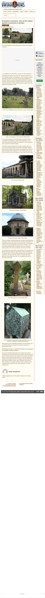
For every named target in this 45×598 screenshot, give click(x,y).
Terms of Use (31, 391)
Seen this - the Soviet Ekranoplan (39, 292)
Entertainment (16, 11)
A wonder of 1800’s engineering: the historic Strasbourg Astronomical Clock (9, 384)
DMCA (18, 391)
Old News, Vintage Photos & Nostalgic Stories (13, 9)
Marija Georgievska (14, 371)
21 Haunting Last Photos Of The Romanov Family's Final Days (40, 239)
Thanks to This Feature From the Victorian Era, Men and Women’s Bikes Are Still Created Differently (40, 104)
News (5, 11)
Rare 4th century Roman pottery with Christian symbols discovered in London (39, 131)
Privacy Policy (24, 391)
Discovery (9, 11)
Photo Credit (30, 109)
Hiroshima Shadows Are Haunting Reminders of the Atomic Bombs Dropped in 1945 (39, 114)
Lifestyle (21, 11)
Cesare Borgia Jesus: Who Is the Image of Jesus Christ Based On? (40, 122)
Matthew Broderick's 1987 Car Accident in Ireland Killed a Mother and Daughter (39, 232)
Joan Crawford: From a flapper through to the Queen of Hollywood (39, 192)
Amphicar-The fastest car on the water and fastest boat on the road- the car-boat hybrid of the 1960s (39, 93)
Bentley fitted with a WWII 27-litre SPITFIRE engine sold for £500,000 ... (39, 156)
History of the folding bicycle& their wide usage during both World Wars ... (39, 223)
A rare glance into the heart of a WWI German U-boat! (39, 267)
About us (26, 11)
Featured (4, 25)
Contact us (31, 11)
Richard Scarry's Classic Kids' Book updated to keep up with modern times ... (40, 285)
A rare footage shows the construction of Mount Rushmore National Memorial (39, 182)
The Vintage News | (12, 391)
